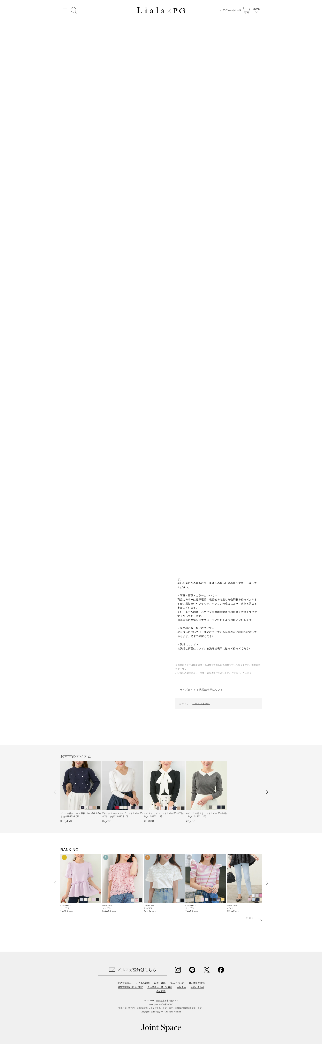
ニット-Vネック (201, 703)
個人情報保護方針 (198, 983)
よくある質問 (143, 983)
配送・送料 (160, 983)
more (250, 917)
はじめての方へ (123, 983)
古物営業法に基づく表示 (159, 987)
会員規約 (181, 987)
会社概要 (161, 991)
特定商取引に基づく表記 (130, 987)
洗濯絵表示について (211, 689)
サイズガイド (188, 689)
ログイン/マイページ (229, 10)
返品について (177, 983)
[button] (55, 791)
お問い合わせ (197, 987)
